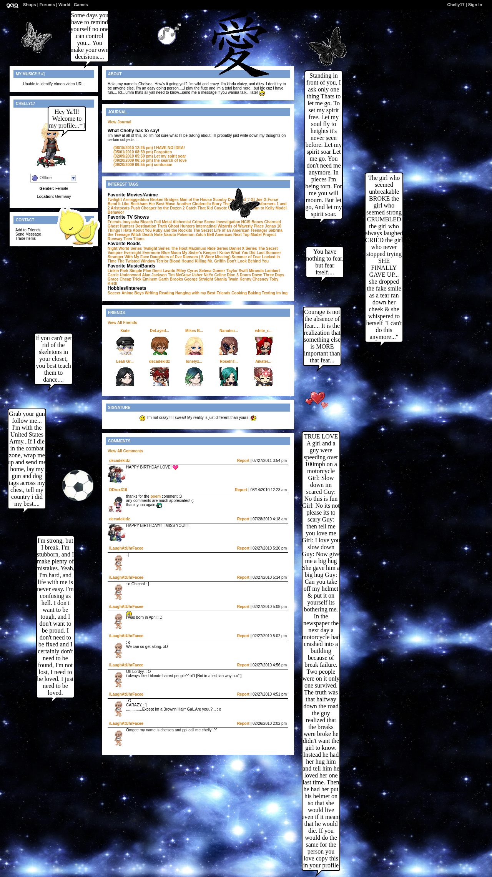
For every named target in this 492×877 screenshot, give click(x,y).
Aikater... (263, 361)
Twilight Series (156, 248)
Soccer (114, 293)
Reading (166, 293)
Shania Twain (226, 279)
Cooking (239, 293)
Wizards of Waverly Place (241, 226)
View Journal (119, 122)
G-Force (270, 200)
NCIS (246, 222)
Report (243, 460)
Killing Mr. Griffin (210, 261)
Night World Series (125, 248)
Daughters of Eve (166, 257)
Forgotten (142, 152)
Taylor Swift (237, 271)
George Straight (198, 279)
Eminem (150, 279)
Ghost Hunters (121, 226)
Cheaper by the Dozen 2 (162, 208)
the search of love (150, 160)
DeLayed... (159, 331)
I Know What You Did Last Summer (249, 253)
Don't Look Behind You (248, 261)
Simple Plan (140, 271)
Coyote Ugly (225, 208)
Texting (268, 293)
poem (155, 496)
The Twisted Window (136, 261)
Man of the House (196, 200)
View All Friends (122, 323)
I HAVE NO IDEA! (149, 148)
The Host (179, 248)
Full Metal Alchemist (172, 222)
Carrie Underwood (124, 275)
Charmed (272, 222)
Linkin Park (118, 271)
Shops (29, 4)
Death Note (152, 235)
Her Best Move (162, 204)
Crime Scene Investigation (216, 222)
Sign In (475, 4)
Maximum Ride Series (208, 248)
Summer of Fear (246, 257)
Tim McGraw (179, 275)
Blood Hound (182, 261)
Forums (47, 4)
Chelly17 (455, 4)
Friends (114, 222)
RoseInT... (229, 361)
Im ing (282, 293)
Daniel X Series (243, 248)
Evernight (132, 253)
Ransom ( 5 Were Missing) (207, 257)
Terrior (162, 261)
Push (135, 208)
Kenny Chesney (253, 279)
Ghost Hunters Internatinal (192, 226)
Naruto (170, 235)
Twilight (115, 200)
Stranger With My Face (128, 257)
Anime (127, 293)
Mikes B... (194, 331)
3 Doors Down (249, 275)
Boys (138, 293)
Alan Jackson (154, 275)
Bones (257, 222)
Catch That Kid (199, 208)
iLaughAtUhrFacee (126, 548)
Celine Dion (225, 275)
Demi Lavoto (163, 271)
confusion (142, 165)
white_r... (263, 331)
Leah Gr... (125, 361)
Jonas (270, 226)
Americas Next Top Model (238, 235)
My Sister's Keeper (199, 253)
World (64, 4)
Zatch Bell (205, 235)
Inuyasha (131, 222)
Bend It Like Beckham (128, 204)
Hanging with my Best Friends (202, 293)
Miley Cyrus (187, 271)
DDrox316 (118, 490)
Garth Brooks (170, 279)
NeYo (208, 275)
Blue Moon (171, 253)
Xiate (125, 331)
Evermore (151, 253)
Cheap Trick (130, 279)
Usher (197, 275)
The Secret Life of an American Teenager (230, 230)
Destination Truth (151, 226)
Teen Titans (134, 239)
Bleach (146, 222)
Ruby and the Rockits (172, 230)
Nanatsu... (228, 331)
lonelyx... (194, 361)
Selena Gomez (212, 271)
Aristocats (120, 208)
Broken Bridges (164, 200)
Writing (151, 293)
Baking (254, 293)
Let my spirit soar (149, 156)
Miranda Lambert (264, 271)
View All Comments (125, 451)
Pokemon (185, 235)
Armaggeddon (136, 200)
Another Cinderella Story (199, 204)
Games (81, 4)
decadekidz (159, 361)
